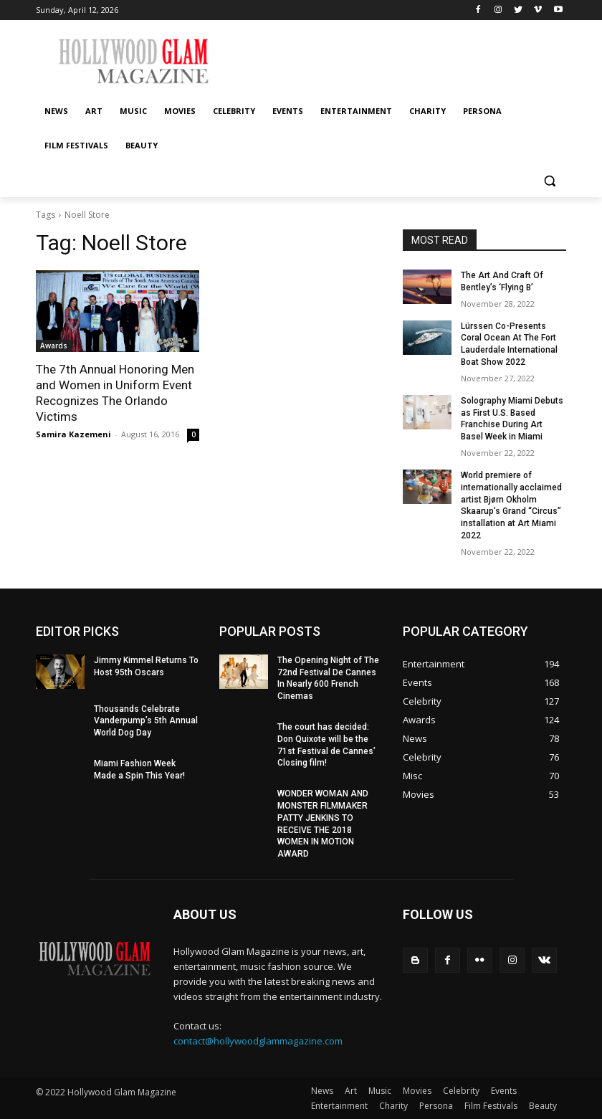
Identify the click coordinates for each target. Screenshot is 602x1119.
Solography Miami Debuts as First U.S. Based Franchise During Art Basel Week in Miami (512, 419)
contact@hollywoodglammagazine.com (258, 1040)
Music (379, 1091)
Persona (436, 1106)
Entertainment (339, 1106)
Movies (417, 1091)
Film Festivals (490, 1106)
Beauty (543, 1106)
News (322, 1091)
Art (351, 1091)
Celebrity (461, 1091)
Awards (53, 346)
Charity (393, 1106)
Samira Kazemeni (73, 434)
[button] (549, 180)
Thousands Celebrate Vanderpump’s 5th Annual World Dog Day (146, 721)
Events (504, 1091)
